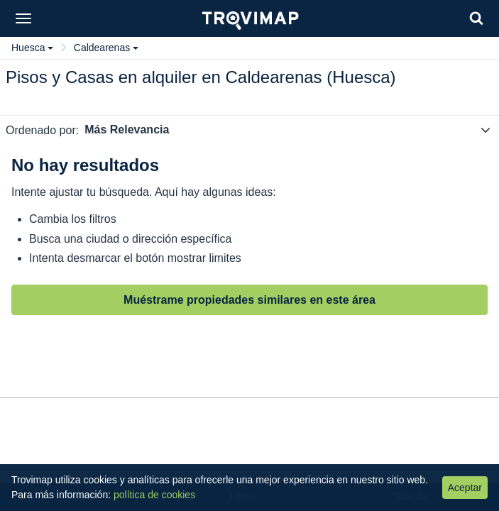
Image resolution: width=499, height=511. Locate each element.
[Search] (476, 18)
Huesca (32, 47)
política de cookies (154, 494)
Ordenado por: (42, 130)
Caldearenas (106, 47)
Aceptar (465, 487)
